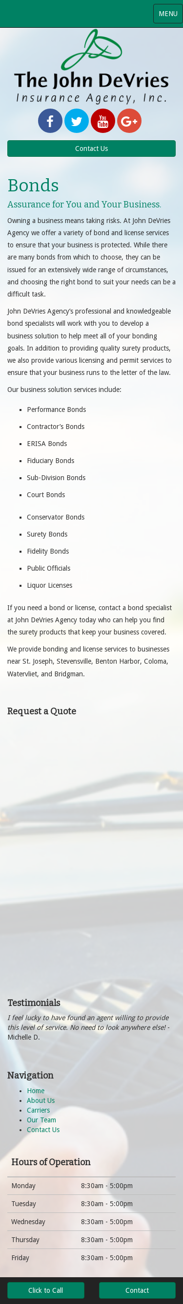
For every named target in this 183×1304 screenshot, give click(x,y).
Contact (137, 1290)
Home (35, 1091)
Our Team (41, 1120)
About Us (41, 1100)
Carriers (38, 1110)
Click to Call (45, 1290)
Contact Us (91, 148)
